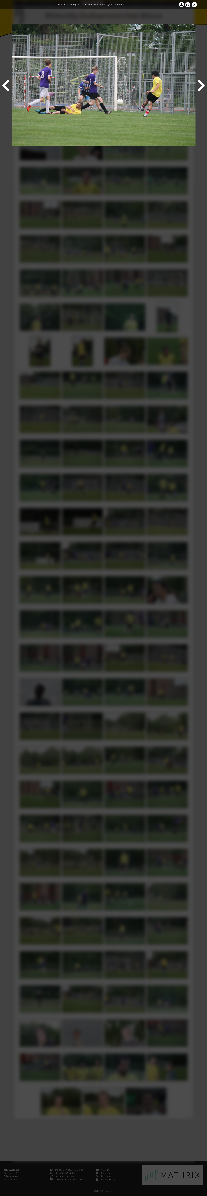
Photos (61, 4)
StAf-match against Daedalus (109, 4)
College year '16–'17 (79, 4)
